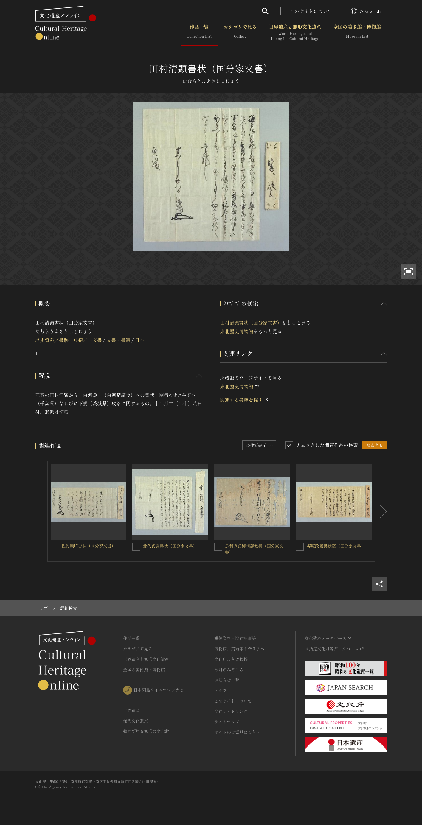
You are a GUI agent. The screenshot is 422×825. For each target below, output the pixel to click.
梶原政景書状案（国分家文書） (336, 546)
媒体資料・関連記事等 (235, 638)
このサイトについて (311, 11)
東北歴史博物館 (236, 331)
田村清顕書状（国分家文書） (251, 322)
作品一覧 (199, 32)
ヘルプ (220, 690)
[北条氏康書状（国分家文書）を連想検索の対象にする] (136, 547)
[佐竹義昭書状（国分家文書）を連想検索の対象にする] (54, 546)
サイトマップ (226, 722)
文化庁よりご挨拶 (231, 659)
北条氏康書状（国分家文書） (170, 546)
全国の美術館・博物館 (357, 32)
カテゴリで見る (240, 32)
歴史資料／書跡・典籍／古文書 (68, 339)
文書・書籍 (118, 339)
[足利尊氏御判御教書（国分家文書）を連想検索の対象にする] (218, 547)
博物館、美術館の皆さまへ (239, 649)
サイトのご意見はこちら (237, 732)
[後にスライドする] (381, 511)
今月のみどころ (228, 670)
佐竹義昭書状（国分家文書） (88, 546)
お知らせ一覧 (226, 680)
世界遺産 (131, 710)
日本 (140, 339)
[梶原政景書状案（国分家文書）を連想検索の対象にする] (300, 547)
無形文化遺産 (135, 721)
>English (366, 11)
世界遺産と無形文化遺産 (295, 32)
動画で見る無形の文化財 (146, 731)
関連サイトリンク (231, 711)
